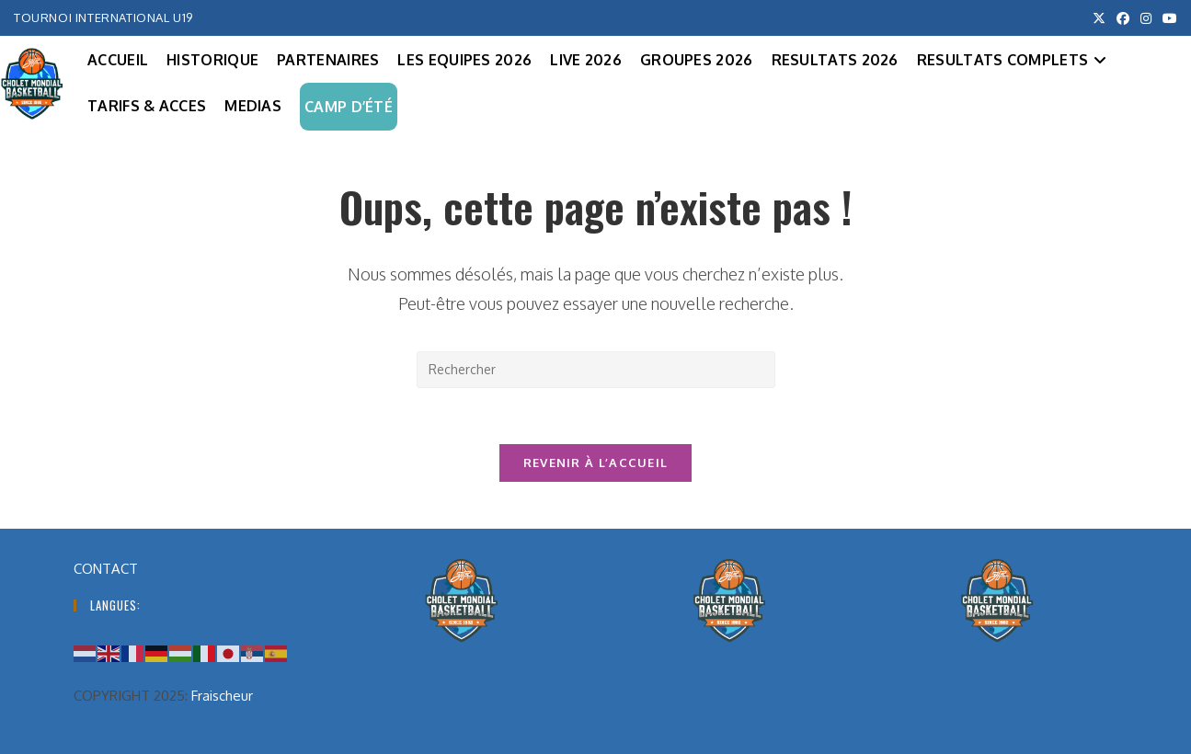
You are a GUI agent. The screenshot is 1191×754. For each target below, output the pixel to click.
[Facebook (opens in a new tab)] (1123, 18)
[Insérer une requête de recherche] (596, 369)
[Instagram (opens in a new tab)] (1146, 18)
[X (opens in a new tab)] (1099, 18)
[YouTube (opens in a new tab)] (1167, 18)
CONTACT (106, 568)
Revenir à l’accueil (596, 462)
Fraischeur (222, 695)
